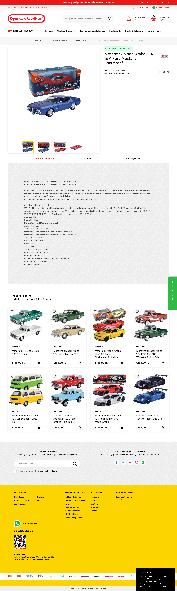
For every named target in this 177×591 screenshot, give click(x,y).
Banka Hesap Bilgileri (74, 518)
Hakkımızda (115, 31)
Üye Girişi (94, 504)
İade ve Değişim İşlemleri (92, 31)
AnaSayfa (12, 7)
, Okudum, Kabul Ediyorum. (37, 471)
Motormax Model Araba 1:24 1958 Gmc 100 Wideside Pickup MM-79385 (149, 354)
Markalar (45, 7)
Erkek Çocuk (19, 497)
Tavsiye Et (89, 158)
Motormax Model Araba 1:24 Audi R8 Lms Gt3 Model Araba (108, 418)
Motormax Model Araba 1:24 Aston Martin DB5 (66, 352)
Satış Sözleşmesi (72, 507)
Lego (39, 500)
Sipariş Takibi (154, 31)
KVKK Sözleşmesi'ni (27, 471)
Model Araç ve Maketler (58, 40)
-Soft (74, 588)
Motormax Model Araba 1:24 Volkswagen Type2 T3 (25, 418)
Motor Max (16, 347)
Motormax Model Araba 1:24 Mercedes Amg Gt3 (149, 417)
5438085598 (140, 7)
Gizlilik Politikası (71, 514)
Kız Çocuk (41, 497)
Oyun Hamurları (20, 504)
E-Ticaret (80, 588)
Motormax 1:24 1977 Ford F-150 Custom (25, 352)
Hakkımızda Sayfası (73, 497)
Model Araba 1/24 (83, 40)
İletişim (49, 31)
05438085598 (160, 7)
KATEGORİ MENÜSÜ (20, 31)
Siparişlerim (23, 7)
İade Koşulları (133, 158)
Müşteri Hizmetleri (66, 31)
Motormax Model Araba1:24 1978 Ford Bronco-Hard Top (64, 418)
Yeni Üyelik (95, 500)
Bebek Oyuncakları (21, 500)
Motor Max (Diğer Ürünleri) (118, 48)
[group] (54, 93)
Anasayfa (37, 40)
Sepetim (94, 511)
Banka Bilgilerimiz (134, 31)
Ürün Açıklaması (45, 158)
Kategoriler (34, 7)
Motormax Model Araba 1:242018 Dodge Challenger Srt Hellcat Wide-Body (108, 354)
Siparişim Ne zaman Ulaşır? (124, 498)
